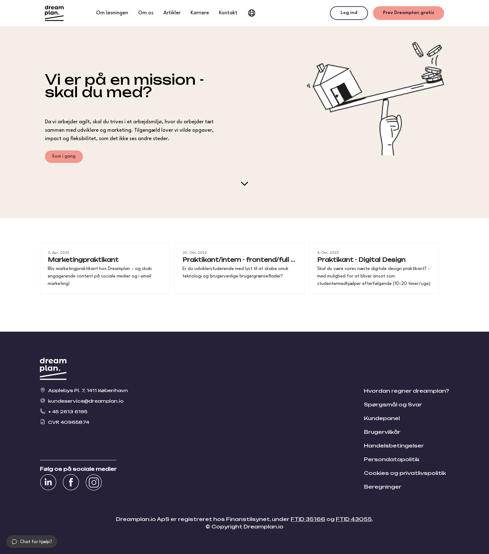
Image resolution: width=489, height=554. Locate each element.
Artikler (172, 13)
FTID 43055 (354, 519)
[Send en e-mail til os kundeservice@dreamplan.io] (84, 400)
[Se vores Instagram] (93, 482)
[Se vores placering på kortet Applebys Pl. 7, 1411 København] (84, 390)
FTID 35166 (308, 519)
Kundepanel (382, 418)
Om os (145, 13)
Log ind (349, 13)
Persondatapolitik (391, 459)
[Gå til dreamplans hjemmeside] (54, 13)
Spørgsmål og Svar (393, 404)
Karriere (200, 13)
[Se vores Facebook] (71, 482)
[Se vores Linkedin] (48, 482)
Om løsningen (112, 13)
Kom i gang (63, 156)
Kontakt (228, 13)
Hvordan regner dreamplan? (406, 391)
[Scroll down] (244, 184)
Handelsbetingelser (394, 446)
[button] (31, 541)
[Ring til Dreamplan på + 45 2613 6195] (84, 411)
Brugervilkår (382, 432)
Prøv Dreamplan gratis (408, 13)
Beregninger (382, 487)
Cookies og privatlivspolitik (405, 473)
